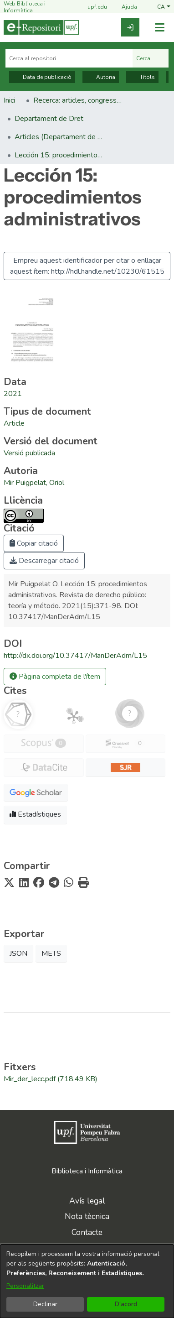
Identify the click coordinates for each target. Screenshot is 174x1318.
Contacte (87, 1232)
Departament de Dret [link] (49, 119)
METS (51, 953)
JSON (18, 953)
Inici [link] (9, 100)
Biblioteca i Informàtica (87, 1171)
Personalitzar (25, 1286)
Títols (142, 77)
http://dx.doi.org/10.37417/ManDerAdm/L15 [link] (75, 656)
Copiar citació (34, 543)
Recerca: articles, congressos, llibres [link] (78, 100)
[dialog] (87, 1281)
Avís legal (87, 1200)
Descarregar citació (44, 561)
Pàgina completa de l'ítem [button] (55, 677)
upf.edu (92, 7)
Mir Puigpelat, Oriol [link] (34, 483)
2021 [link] (13, 394)
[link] (130, 27)
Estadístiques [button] (35, 814)
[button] (163, 7)
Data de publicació (42, 77)
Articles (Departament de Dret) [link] (60, 137)
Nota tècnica (87, 1216)
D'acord (126, 1304)
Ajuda (124, 7)
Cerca (150, 58)
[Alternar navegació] (159, 27)
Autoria (100, 77)
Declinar (45, 1304)
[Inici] (41, 27)
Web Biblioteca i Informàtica (25, 7)
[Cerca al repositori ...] (69, 58)
